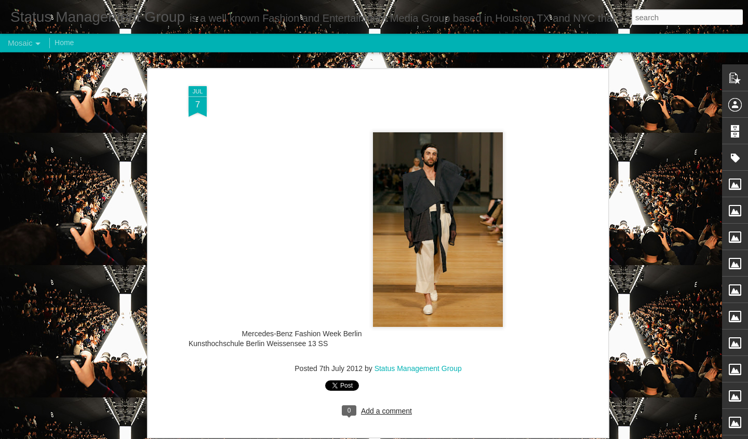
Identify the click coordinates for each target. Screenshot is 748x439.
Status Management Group (418, 327)
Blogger (406, 433)
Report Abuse (437, 433)
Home (64, 42)
